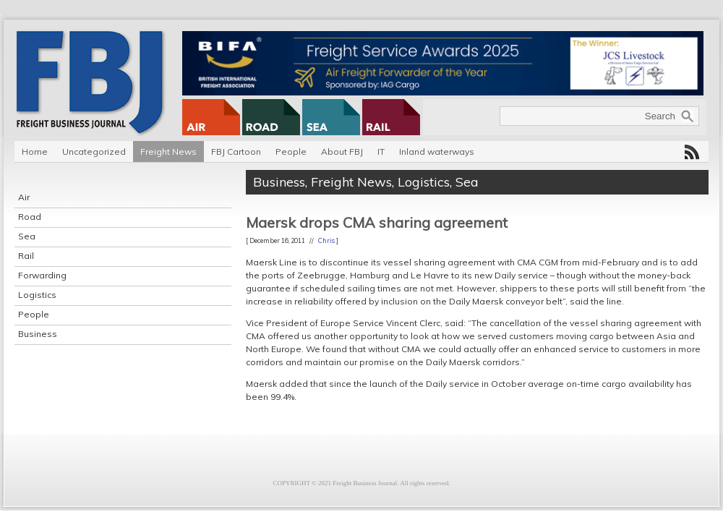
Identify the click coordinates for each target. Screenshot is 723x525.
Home (35, 151)
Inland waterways (436, 151)
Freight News (168, 151)
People (291, 151)
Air (24, 197)
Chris (326, 240)
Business (37, 333)
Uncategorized (94, 151)
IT (381, 151)
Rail (26, 255)
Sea (26, 236)
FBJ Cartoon (236, 151)
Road (29, 216)
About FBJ (342, 151)
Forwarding (42, 275)
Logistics (37, 294)
